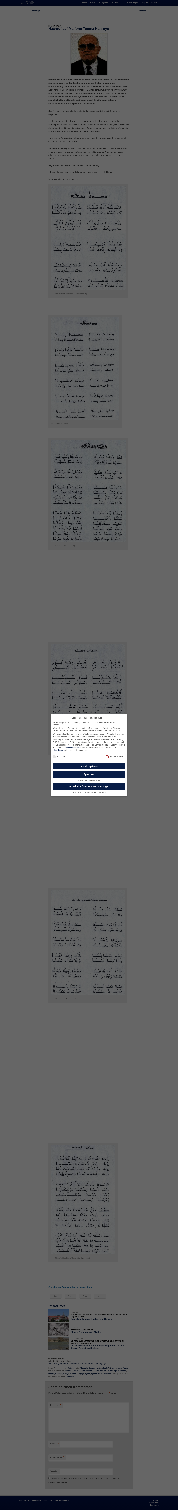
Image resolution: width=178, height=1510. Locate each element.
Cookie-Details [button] (77, 792)
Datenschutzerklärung (71, 748)
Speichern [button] (89, 774)
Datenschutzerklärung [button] (90, 792)
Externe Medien (114, 756)
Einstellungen (59, 750)
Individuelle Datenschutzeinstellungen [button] (89, 786)
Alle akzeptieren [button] (89, 766)
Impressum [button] (102, 792)
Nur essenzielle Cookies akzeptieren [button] (89, 780)
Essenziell (59, 756)
